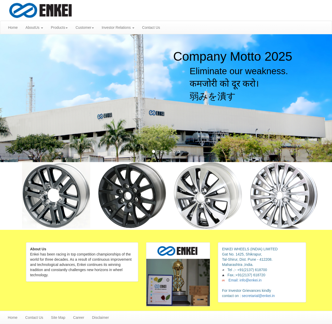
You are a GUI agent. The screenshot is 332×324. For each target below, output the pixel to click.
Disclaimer (100, 317)
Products (59, 27)
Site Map (58, 317)
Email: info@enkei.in (244, 280)
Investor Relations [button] (118, 27)
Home (13, 27)
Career (78, 317)
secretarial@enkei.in (258, 296)
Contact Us (151, 27)
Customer (84, 27)
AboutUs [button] (34, 27)
